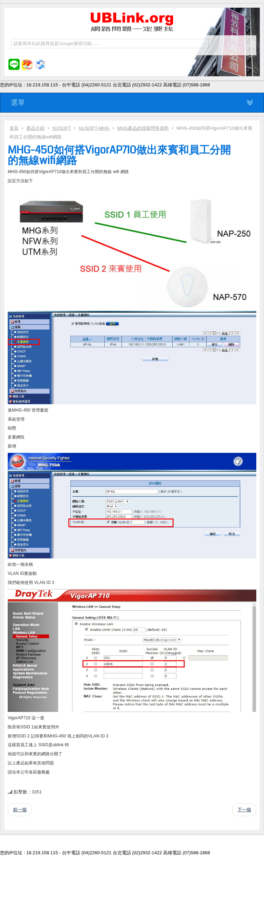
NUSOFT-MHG (94, 128)
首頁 (14, 128)
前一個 (20, 809)
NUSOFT (62, 128)
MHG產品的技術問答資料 (143, 128)
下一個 (244, 809)
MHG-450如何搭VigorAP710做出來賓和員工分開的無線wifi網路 (119, 155)
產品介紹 (35, 128)
